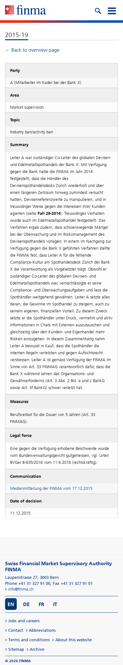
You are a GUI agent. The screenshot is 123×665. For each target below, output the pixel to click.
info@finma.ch (21, 589)
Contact (15, 630)
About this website (73, 639)
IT (55, 604)
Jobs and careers (24, 620)
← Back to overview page (32, 50)
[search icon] (97, 10)
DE (26, 604)
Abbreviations (42, 630)
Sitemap (16, 649)
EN (11, 604)
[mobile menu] (111, 10)
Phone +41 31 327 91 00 (27, 583)
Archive (37, 649)
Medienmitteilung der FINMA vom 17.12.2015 (51, 488)
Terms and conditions (29, 639)
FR (41, 604)
